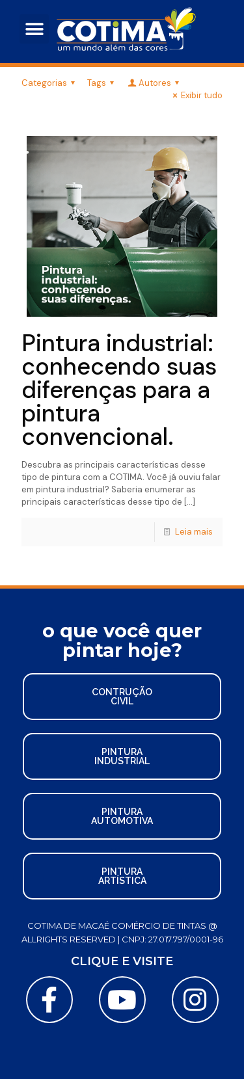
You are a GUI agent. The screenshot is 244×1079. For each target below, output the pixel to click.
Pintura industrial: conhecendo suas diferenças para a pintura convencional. (119, 390)
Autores (154, 82)
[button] (34, 29)
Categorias (50, 82)
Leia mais (194, 531)
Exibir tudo (196, 95)
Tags (102, 82)
